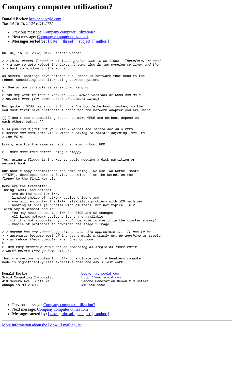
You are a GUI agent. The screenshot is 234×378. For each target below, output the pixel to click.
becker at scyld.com (45, 19)
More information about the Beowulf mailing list (42, 373)
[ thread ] (67, 41)
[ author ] (101, 41)
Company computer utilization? (69, 32)
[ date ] (53, 41)
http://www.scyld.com (101, 322)
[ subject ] (84, 41)
